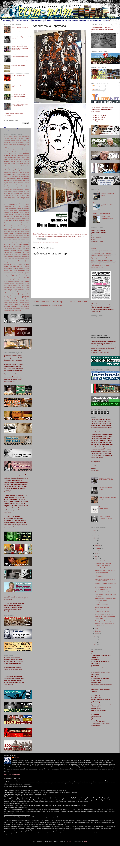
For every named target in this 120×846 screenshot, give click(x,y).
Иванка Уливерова (24, 201)
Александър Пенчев (9, 140)
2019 (94, 535)
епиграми (20, 191)
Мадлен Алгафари (24, 222)
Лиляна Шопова (8, 214)
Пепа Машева (22, 256)
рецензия (26, 272)
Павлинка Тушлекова (23, 250)
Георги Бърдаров (8, 168)
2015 (94, 637)
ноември (97, 548)
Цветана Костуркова (24, 302)
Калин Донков (19, 202)
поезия (13, 264)
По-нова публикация (41, 301)
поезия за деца (23, 264)
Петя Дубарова (7, 261)
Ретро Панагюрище (18, 272)
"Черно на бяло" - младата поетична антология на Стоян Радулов (102, 29)
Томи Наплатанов (23, 295)
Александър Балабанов (10, 138)
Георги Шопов (7, 172)
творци (12, 293)
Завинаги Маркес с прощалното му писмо (105, 517)
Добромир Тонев (8, 184)
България (7, 155)
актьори (11, 136)
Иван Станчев (24, 199)
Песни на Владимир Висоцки (20, 56)
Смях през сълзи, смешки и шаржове (102, 260)
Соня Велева (7, 279)
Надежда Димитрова (17, 237)
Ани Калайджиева (21, 144)
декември (98, 545)
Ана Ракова (12, 142)
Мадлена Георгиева (9, 224)
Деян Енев (11, 176)
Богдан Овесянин (8, 151)
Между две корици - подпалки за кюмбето (103, 262)
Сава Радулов (7, 275)
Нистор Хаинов (8, 246)
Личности (7, 216)
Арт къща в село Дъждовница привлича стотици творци (107, 218)
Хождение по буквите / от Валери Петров (106, 507)
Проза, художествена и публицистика (102, 258)
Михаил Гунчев (13, 233)
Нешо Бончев (12, 241)
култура (11, 212)
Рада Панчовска (13, 268)
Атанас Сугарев (13, 149)
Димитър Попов (8, 182)
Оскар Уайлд (25, 246)
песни (9, 258)
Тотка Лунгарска (16, 296)
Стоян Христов (25, 291)
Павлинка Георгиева (10, 250)
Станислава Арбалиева (9, 283)
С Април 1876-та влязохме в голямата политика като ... (103, 564)
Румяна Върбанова (24, 274)
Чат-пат (17, 304)
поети (6, 266)
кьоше (16, 212)
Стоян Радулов (15, 291)
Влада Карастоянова (14, 165)
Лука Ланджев (15, 218)
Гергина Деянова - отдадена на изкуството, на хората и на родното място (20, 48)
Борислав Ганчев (8, 153)
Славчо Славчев (19, 277)
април (97, 558)
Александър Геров (23, 138)
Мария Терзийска (15, 231)
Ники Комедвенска (20, 241)
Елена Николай (13, 189)
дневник (27, 182)
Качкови (21, 206)
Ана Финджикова (20, 142)
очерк (10, 248)
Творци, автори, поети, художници (101, 253)
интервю (6, 203)
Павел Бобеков (17, 248)
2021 (94, 530)
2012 (94, 645)
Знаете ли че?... (15, 195)
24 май (6, 136)
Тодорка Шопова (13, 295)
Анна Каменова (12, 146)
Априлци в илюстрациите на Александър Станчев (103, 588)
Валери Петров (12, 157)
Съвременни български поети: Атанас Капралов (106, 478)
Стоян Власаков (16, 287)
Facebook (9, 310)
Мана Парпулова (53, 242)
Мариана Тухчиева (15, 227)
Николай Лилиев (20, 242)
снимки (26, 278)
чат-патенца (25, 304)
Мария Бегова (16, 229)
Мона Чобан (15, 235)
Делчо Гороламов (21, 174)
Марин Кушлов (7, 229)
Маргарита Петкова (16, 226)
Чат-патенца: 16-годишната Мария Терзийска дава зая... (105, 571)
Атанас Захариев (20, 148)
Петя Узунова (15, 261)
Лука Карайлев (7, 218)
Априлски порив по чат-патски (103, 614)
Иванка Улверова (14, 201)
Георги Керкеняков (13, 170)
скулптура (13, 277)
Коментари (96, 89)
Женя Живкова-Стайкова (17, 193)
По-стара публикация (78, 301)
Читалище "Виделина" (11, 306)
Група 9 (21, 172)
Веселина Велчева (15, 163)
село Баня (26, 275)
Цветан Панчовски (13, 302)
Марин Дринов (25, 227)
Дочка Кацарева (8, 185)
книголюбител (12, 208)
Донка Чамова (25, 184)
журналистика (7, 195)
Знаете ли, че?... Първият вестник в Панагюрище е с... (105, 617)
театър (17, 293)
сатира (13, 276)
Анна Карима (20, 146)
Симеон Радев (7, 277)
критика (11, 210)
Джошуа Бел (17, 176)
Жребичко (26, 193)
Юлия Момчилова (8, 308)
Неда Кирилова (13, 239)
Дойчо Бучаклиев (16, 184)
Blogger (85, 841)
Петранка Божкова (24, 258)
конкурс (19, 208)
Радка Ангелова (21, 268)
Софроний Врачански (23, 279)
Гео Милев (20, 167)
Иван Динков (21, 197)
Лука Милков (22, 218)
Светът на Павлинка (99, 202)
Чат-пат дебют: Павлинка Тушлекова (105, 621)
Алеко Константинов (23, 136)
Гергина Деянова (15, 172)
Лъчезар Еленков (21, 220)
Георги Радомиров (24, 170)
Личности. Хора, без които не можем (101, 250)
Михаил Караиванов (23, 233)
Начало (93, 248)
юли (96, 551)
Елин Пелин (20, 189)
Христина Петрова (9, 298)
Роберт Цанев (7, 274)
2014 (94, 639)
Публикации (97, 86)
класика (26, 206)
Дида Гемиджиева (8, 178)
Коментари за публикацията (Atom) (51, 305)
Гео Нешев (26, 166)
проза (10, 266)
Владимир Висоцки (24, 165)
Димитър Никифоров (23, 180)
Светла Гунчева (19, 275)
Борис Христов (25, 151)
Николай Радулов (13, 244)
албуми (15, 136)
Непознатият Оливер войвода (103, 592)
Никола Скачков (12, 242)
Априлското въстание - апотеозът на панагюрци (19, 95)
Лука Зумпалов (25, 216)
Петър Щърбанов (25, 260)
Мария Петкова (25, 229)
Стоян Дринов (8, 289)
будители (26, 153)
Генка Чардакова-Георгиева (10, 166)
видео (21, 163)
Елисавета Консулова (12, 191)
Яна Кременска (16, 308)
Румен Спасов (14, 274)
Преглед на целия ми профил (12, 774)
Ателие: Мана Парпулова (102, 607)
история (11, 203)
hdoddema (69, 841)
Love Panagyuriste (16, 310)
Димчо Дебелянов (18, 182)
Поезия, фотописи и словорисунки (101, 255)
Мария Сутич (7, 231)
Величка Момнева (9, 161)
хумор (22, 300)
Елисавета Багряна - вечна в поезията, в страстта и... (103, 610)
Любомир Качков (15, 222)
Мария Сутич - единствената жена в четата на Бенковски (105, 603)
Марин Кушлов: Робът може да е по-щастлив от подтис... (105, 584)
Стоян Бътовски (8, 287)
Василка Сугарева (24, 159)
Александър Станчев (21, 140)
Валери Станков (21, 157)
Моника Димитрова (24, 235)
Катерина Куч (20, 204)
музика (6, 237)
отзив (5, 248)
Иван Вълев (11, 197)
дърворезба (7, 187)
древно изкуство (16, 185)
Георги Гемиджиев (19, 169)
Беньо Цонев (25, 149)
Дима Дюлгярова (18, 178)
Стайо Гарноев (24, 281)
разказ (10, 270)
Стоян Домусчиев (24, 287)
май (96, 556)
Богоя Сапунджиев (16, 151)
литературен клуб (22, 214)
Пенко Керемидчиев (23, 254)
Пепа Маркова (14, 256)
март (96, 628)
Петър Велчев (7, 260)
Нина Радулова (24, 244)
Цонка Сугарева (8, 304)
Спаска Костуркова (8, 281)
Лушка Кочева (12, 220)
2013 (94, 642)
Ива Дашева (23, 195)
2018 (94, 538)
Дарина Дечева (11, 174)
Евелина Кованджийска (18, 187)
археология (13, 148)
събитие (6, 293)
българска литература (17, 155)
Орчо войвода (17, 246)
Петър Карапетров (15, 260)
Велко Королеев (20, 161)
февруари (98, 631)
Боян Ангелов (18, 153)
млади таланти (8, 235)
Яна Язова (23, 308)
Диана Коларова (25, 176)
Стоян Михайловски (19, 289)
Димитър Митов (13, 180)
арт (9, 148)
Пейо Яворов (13, 254)
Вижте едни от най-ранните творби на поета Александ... (105, 579)
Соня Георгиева (14, 279)
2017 (94, 540)
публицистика (18, 266)
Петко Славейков (16, 258)
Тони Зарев (7, 296)
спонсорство (16, 281)
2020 (94, 533)
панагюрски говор (19, 252)
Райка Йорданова (19, 270)
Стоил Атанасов (13, 285)
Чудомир (21, 306)
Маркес (22, 231)
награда (10, 237)
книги (6, 208)
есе (9, 193)
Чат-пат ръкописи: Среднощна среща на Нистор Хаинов (105, 599)
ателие (40, 242)
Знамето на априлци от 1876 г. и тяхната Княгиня (20, 104)
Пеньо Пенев (7, 256)
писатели (21, 262)
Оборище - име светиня (18, 65)
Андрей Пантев (12, 144)
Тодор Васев (22, 293)
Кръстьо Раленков (19, 210)
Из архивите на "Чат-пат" (98, 267)
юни (96, 553)
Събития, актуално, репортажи (100, 265)
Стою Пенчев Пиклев (23, 285)
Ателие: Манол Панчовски (102, 568)
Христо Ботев (19, 298)
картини (45, 242)
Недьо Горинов (21, 239)
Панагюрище (8, 252)
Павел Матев (25, 248)
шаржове (26, 306)
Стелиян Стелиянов (19, 283)
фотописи (25, 297)
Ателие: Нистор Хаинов (101, 561)
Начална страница (59, 301)
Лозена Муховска (16, 216)
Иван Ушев (6, 201)
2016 (94, 543)
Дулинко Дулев (25, 185)
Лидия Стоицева (24, 212)
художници (14, 300)
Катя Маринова (14, 206)
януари (97, 633)
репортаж (10, 272)
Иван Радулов (14, 199)
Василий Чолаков (13, 159)
